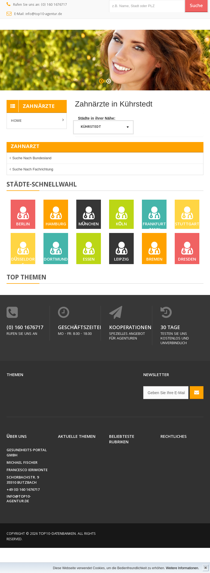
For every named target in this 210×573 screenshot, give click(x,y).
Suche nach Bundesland (31, 158)
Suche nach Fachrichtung (32, 169)
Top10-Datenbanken (56, 559)
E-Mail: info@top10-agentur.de (34, 14)
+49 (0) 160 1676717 (23, 515)
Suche (193, 6)
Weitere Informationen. (182, 568)
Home (16, 121)
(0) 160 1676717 (21, 353)
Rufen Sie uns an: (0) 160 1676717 (37, 5)
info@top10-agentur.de (19, 524)
